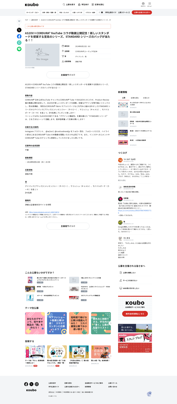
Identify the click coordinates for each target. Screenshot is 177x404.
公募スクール (112, 383)
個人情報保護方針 (87, 392)
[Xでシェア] (19, 30)
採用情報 (88, 387)
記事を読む (135, 98)
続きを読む (122, 180)
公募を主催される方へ (71, 387)
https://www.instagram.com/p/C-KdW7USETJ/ (44, 212)
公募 (123, 98)
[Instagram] (37, 384)
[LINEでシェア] (19, 49)
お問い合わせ (112, 387)
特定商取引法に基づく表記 (71, 392)
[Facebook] (26, 384)
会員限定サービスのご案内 (94, 383)
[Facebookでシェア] (19, 36)
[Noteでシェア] (19, 42)
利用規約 (59, 392)
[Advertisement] (68, 250)
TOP (26, 20)
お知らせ (146, 98)
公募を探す (34, 20)
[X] (31, 384)
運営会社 (51, 392)
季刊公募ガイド (54, 387)
